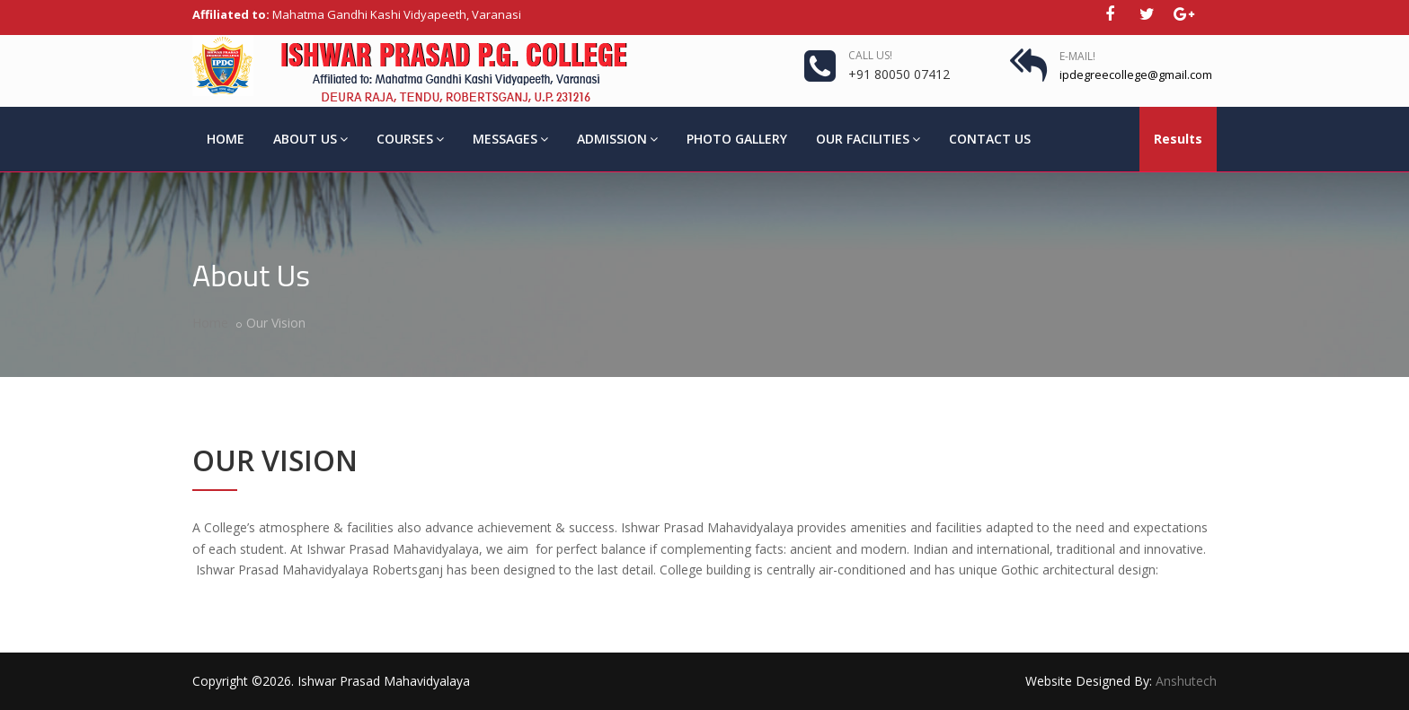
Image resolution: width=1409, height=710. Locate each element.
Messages (510, 138)
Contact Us (990, 138)
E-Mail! (1077, 56)
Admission (617, 138)
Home (225, 138)
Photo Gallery (737, 138)
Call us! (870, 55)
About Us (310, 138)
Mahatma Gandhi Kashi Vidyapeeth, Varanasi (356, 14)
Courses (410, 138)
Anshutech (1186, 680)
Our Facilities (868, 138)
